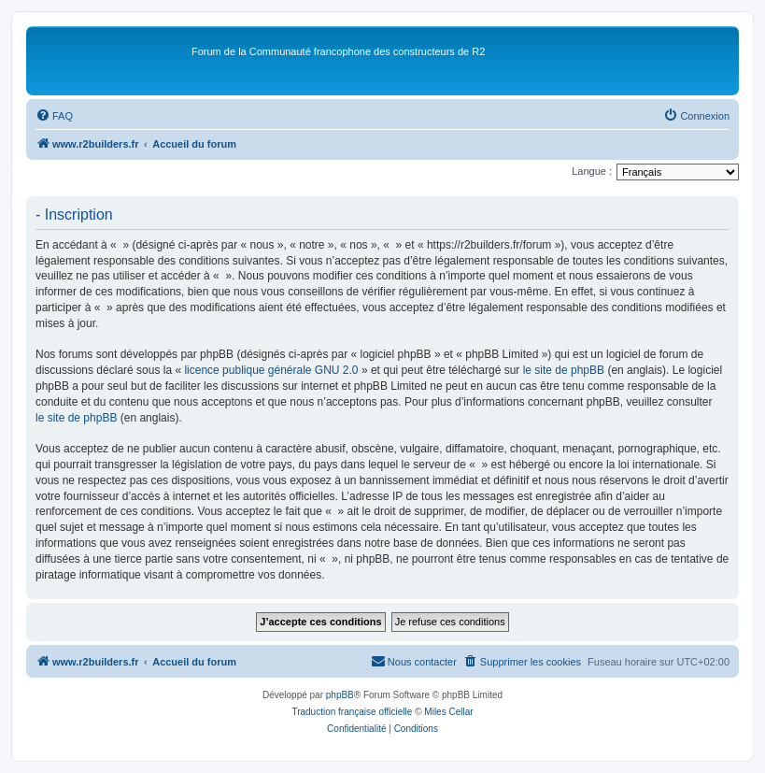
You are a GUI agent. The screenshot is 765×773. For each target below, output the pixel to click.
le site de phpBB (563, 370)
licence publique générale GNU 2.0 (271, 370)
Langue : (592, 171)
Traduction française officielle (351, 712)
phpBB (340, 695)
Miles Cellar (448, 712)
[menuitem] (54, 116)
